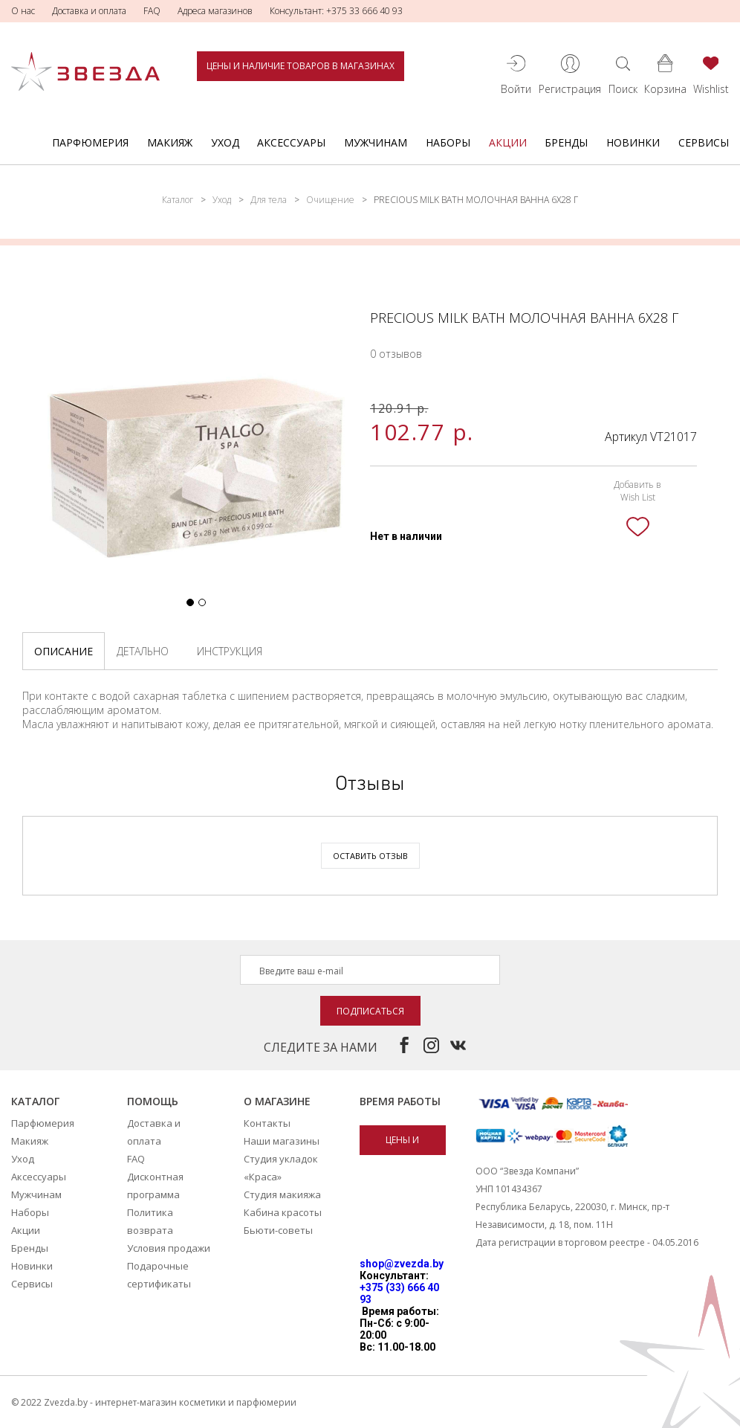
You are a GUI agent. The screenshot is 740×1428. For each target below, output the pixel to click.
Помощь (152, 1101)
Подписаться (370, 1011)
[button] (190, 602)
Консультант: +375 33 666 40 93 (336, 10)
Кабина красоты (283, 1212)
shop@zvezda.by (402, 1264)
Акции (508, 142)
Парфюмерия (90, 142)
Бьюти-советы (278, 1230)
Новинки (633, 142)
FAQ (151, 10)
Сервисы (703, 142)
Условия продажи (168, 1248)
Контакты (267, 1123)
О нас (23, 10)
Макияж (169, 142)
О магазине (277, 1101)
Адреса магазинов (215, 10)
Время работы (400, 1101)
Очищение (330, 199)
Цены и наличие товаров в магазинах (301, 66)
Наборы (448, 142)
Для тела (268, 199)
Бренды (566, 142)
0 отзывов (396, 354)
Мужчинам (375, 142)
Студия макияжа (282, 1194)
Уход (225, 142)
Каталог (177, 199)
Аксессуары (291, 142)
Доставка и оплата (89, 10)
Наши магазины (281, 1141)
